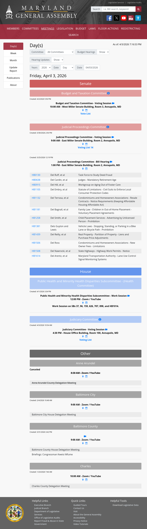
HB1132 (36, 197)
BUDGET (81, 28)
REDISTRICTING (130, 28)
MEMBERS (13, 28)
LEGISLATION (65, 28)
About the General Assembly (87, 514)
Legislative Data (131, 505)
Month (13, 60)
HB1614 (36, 255)
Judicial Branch (41, 508)
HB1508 (36, 251)
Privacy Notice (80, 520)
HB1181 (36, 209)
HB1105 (36, 189)
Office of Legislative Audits (47, 517)
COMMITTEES (30, 28)
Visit (76, 511)
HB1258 (36, 217)
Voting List (85, 339)
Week (13, 53)
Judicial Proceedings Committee (84, 127)
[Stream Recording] (113, 103)
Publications (13, 77)
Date (56, 67)
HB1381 (36, 226)
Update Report (13, 69)
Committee (37, 52)
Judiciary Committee (84, 319)
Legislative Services (116, 2)
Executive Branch (42, 505)
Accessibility (79, 517)
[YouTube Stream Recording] (128, 295)
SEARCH (73, 35)
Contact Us (79, 508)
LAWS (92, 28)
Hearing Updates (41, 59)
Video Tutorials (81, 524)
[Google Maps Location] (83, 110)
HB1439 (36, 234)
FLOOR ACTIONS (108, 28)
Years (34, 67)
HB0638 (36, 179)
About (13, 85)
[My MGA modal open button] (130, 18)
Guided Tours (80, 505)
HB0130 (36, 175)
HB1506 (36, 242)
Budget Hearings (86, 52)
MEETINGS (47, 28)
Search (96, 9)
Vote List (86, 113)
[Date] (92, 67)
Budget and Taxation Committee (83, 93)
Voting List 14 (85, 147)
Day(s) (13, 46)
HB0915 (36, 184)
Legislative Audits (134, 2)
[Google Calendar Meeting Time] (86, 110)
